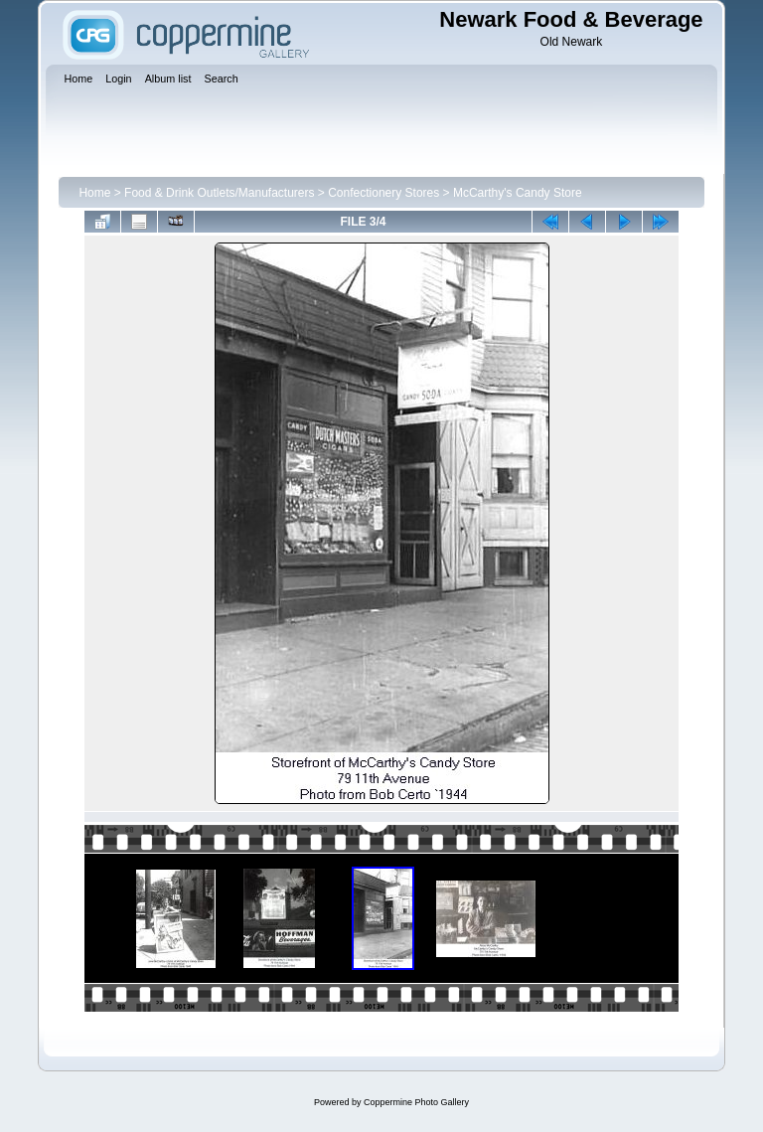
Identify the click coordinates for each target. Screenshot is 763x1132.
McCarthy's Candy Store (517, 193)
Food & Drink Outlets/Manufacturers (219, 193)
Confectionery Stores (383, 193)
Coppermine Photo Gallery (416, 1102)
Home (94, 193)
